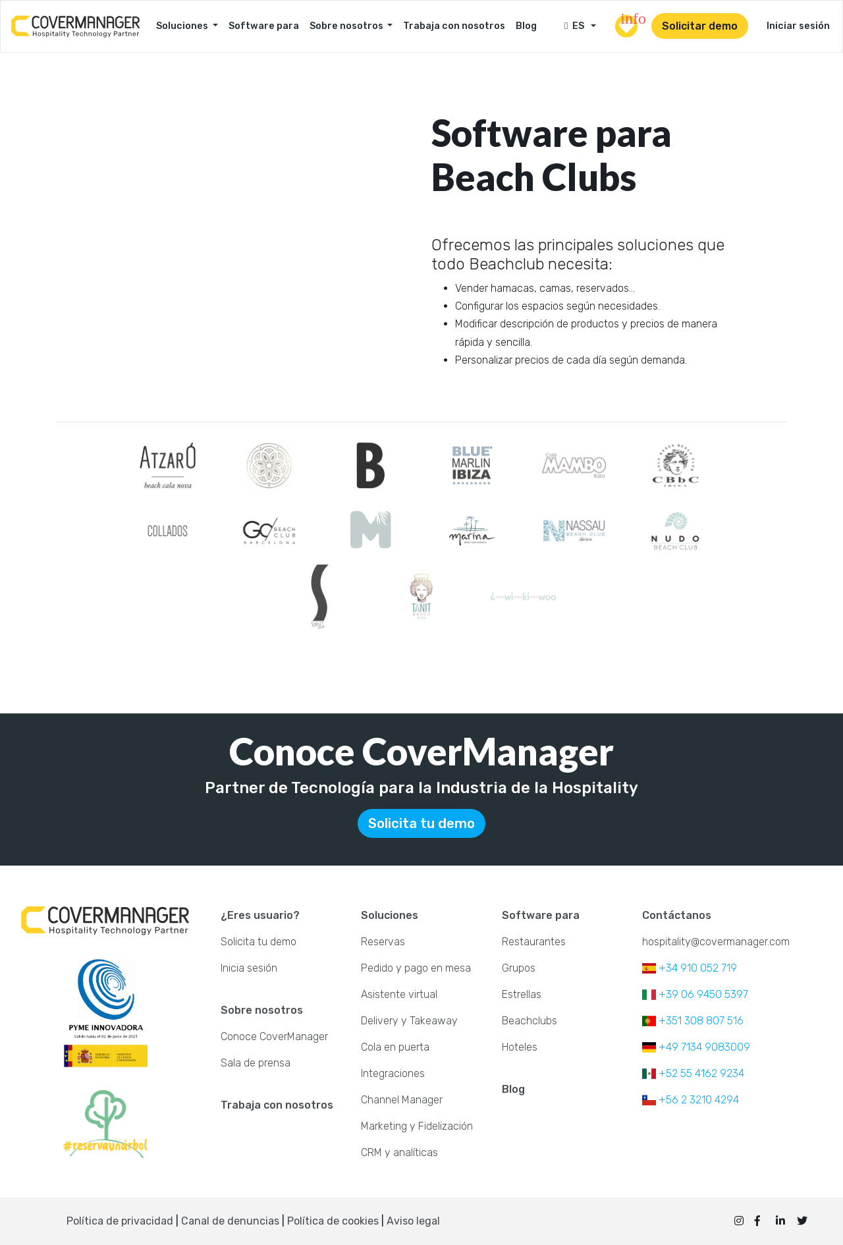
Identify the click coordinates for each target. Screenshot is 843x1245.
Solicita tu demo (421, 823)
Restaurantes (534, 941)
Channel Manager (402, 1099)
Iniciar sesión (798, 26)
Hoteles (519, 1047)
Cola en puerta (395, 1047)
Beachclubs (529, 1020)
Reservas (383, 941)
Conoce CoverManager (274, 1036)
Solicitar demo (700, 26)
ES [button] (576, 26)
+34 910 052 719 (689, 968)
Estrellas (521, 994)
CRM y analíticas (399, 1152)
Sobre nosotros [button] (347, 26)
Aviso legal (413, 1221)
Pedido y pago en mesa (416, 968)
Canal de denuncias (231, 1221)
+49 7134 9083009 (696, 1047)
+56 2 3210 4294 (690, 1099)
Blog (526, 26)
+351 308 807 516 (693, 1020)
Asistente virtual (399, 994)
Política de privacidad (120, 1221)
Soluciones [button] (183, 26)
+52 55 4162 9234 (693, 1073)
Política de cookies (333, 1221)
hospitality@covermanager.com (716, 941)
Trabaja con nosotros (454, 26)
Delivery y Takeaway (409, 1020)
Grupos (518, 968)
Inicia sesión (249, 968)
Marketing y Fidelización (417, 1126)
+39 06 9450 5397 (695, 994)
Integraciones (393, 1073)
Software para (264, 26)
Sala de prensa (255, 1063)
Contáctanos (676, 915)
